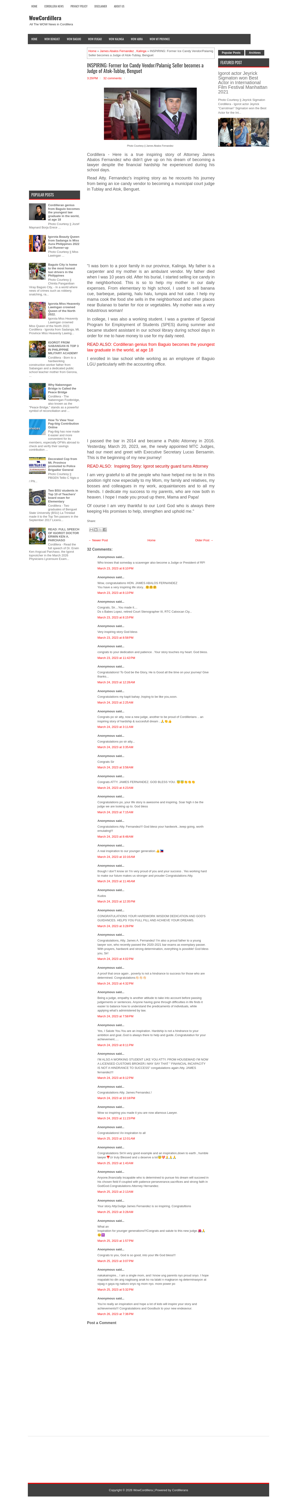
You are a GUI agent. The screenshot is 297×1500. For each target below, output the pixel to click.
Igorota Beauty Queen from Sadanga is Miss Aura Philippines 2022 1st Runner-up (63, 242)
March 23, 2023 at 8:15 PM (115, 617)
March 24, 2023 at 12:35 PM (116, 901)
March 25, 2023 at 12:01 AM (116, 1138)
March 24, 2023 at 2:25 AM (115, 702)
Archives (255, 52)
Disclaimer (100, 6)
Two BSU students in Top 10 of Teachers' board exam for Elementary (63, 496)
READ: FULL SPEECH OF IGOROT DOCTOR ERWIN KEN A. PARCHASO (63, 535)
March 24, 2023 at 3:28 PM (115, 926)
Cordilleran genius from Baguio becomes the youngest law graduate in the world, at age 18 (64, 212)
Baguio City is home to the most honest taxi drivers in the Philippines (62, 270)
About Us (119, 6)
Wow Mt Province (160, 39)
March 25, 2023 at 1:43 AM (115, 1163)
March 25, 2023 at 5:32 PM (115, 1289)
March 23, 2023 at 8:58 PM (115, 637)
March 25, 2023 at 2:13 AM (115, 1191)
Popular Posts (231, 52)
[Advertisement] (151, 227)
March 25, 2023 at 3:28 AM (115, 1212)
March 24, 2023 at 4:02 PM (115, 959)
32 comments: (112, 78)
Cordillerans (180, 1490)
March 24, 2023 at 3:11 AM (115, 727)
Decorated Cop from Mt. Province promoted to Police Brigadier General (62, 464)
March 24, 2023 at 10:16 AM (116, 857)
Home (34, 6)
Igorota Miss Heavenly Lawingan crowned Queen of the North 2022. (64, 309)
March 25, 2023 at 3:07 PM (115, 1261)
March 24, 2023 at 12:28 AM (116, 682)
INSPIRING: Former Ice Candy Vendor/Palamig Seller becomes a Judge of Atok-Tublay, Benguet (145, 67)
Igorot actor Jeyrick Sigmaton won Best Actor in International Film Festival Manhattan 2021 (242, 82)
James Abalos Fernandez (117, 51)
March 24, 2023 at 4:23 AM (115, 788)
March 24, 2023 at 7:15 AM (115, 812)
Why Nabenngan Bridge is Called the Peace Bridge (62, 388)
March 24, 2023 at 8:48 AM (115, 836)
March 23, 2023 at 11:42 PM (116, 658)
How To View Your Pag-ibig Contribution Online (63, 423)
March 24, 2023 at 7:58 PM (115, 1016)
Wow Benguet (52, 39)
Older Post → (204, 540)
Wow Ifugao (95, 39)
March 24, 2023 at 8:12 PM (115, 1078)
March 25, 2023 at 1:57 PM (115, 1240)
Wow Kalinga (116, 39)
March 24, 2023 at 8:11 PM (115, 1045)
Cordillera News (54, 6)
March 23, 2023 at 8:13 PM (115, 593)
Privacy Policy (79, 6)
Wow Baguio (74, 39)
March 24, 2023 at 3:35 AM (115, 747)
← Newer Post (98, 540)
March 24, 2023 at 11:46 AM (116, 881)
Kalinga (141, 51)
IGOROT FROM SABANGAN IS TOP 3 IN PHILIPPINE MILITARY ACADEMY (63, 348)
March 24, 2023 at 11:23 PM (116, 1118)
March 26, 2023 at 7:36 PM (115, 1314)
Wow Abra (137, 39)
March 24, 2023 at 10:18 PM (116, 1098)
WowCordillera (45, 17)
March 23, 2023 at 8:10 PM (115, 568)
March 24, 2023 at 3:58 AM (115, 767)
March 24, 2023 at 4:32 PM (115, 983)
